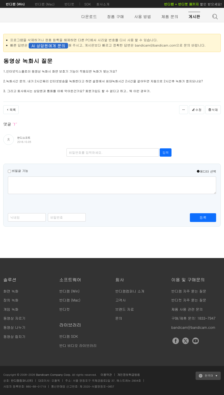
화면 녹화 (10, 291)
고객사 (120, 300)
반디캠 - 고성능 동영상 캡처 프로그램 (27, 17)
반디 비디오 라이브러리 (78, 345)
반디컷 (69, 4)
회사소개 (102, 4)
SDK (87, 4)
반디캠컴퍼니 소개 (129, 291)
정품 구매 (115, 16)
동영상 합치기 (14, 336)
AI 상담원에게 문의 (48, 45)
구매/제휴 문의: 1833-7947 (193, 318)
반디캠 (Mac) (44, 4)
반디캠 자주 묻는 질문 (188, 291)
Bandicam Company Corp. (53, 374)
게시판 (194, 16)
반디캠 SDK (68, 336)
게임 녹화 (10, 309)
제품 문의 (169, 16)
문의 (118, 318)
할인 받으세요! (193, 4)
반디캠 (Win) (15, 4)
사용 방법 (142, 16)
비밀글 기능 (20, 170)
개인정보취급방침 (128, 374)
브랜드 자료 (124, 309)
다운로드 (89, 16)
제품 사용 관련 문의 (187, 309)
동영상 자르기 (14, 318)
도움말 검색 (214, 16)
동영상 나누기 (14, 327)
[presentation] (41, 204)
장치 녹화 (10, 300)
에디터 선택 (206, 171)
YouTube (195, 341)
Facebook (175, 341)
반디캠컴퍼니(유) (22, 380)
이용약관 (106, 374)
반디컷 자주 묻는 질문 (188, 300)
